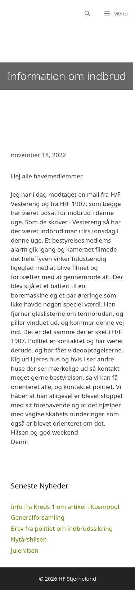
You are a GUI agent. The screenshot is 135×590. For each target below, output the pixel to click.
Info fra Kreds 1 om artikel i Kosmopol (65, 506)
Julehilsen (25, 550)
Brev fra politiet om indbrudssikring (62, 528)
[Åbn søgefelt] (87, 13)
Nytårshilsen (29, 539)
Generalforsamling (37, 517)
